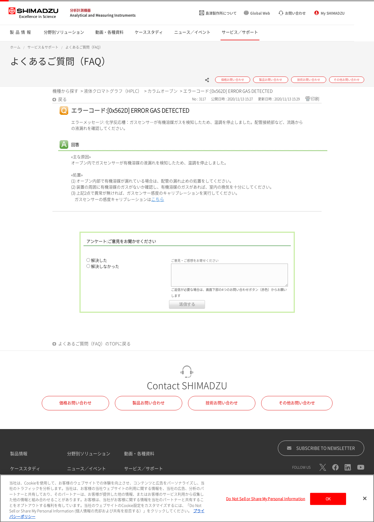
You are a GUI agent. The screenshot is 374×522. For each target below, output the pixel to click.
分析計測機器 (80, 10)
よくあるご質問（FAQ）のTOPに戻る (94, 344)
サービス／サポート (143, 468)
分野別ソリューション (88, 453)
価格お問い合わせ (75, 403)
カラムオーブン (162, 91)
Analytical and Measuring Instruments (103, 15)
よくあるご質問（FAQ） (84, 47)
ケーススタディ (25, 468)
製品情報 (18, 453)
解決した (99, 260)
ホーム (15, 47)
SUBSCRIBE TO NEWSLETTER (321, 448)
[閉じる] (364, 500)
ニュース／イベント (86, 468)
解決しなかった (105, 266)
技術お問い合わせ (222, 403)
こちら (157, 199)
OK (328, 501)
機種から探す (65, 91)
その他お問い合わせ (297, 403)
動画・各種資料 (139, 453)
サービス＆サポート (42, 47)
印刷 (315, 99)
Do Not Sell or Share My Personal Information (265, 501)
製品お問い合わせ (148, 403)
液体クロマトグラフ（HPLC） (113, 91)
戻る (62, 99)
